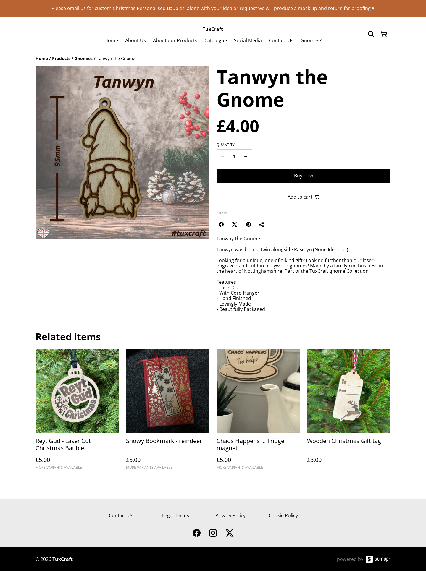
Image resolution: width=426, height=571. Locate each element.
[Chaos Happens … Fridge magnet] (258, 412)
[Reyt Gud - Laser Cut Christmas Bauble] (77, 412)
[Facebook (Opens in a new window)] (221, 224)
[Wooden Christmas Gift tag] (348, 412)
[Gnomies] (84, 58)
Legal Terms (175, 515)
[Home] (42, 58)
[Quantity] (234, 156)
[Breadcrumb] (213, 58)
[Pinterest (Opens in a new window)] (248, 224)
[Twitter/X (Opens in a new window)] (234, 224)
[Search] (370, 34)
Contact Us (121, 515)
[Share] (261, 224)
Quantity (226, 145)
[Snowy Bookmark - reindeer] (167, 412)
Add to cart (304, 197)
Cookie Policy (283, 515)
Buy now (303, 175)
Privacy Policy (230, 515)
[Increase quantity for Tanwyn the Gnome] (246, 156)
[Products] (61, 58)
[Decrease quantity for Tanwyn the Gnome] (223, 156)
